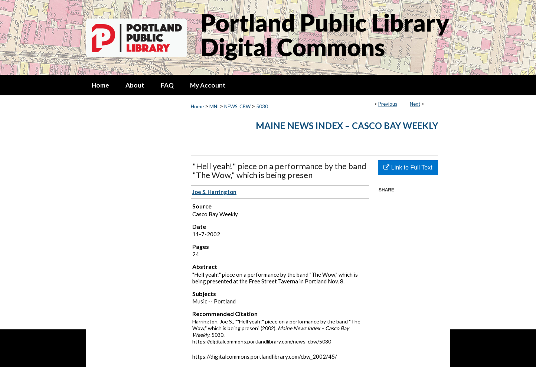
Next (415, 104)
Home (197, 106)
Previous (387, 104)
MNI (214, 106)
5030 (262, 106)
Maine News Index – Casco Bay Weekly (347, 125)
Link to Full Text (407, 167)
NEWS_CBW (237, 106)
